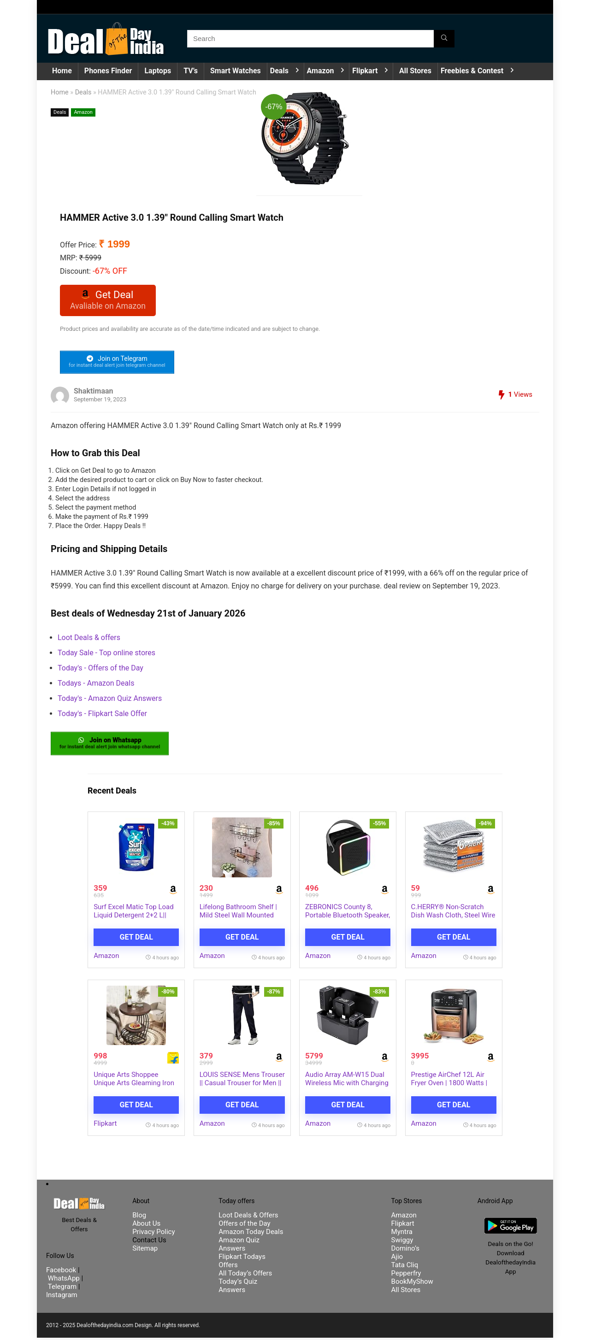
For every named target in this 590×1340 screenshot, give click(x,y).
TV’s (190, 70)
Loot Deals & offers (89, 639)
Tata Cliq (405, 1267)
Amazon (320, 70)
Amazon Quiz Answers (239, 1246)
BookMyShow (412, 1284)
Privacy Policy (153, 1234)
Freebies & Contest (472, 70)
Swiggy (402, 1242)
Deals (279, 70)
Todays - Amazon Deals (96, 685)
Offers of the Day (244, 1226)
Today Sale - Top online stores (106, 654)
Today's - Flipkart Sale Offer (102, 715)
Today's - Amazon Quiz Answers (110, 700)
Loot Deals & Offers (248, 1217)
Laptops (157, 70)
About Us (146, 1226)
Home (62, 70)
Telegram (62, 1289)
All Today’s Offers (245, 1275)
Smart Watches (235, 70)
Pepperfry (406, 1275)
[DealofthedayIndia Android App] (510, 1224)
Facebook (62, 1272)
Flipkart (365, 70)
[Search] (444, 38)
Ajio (397, 1259)
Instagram (61, 1297)
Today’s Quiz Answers (237, 1288)
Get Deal (136, 939)
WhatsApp (64, 1280)
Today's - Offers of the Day (100, 669)
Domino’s (405, 1250)
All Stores (415, 70)
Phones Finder (108, 70)
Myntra (402, 1234)
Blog (139, 1217)
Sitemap (145, 1250)
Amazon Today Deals (250, 1234)
